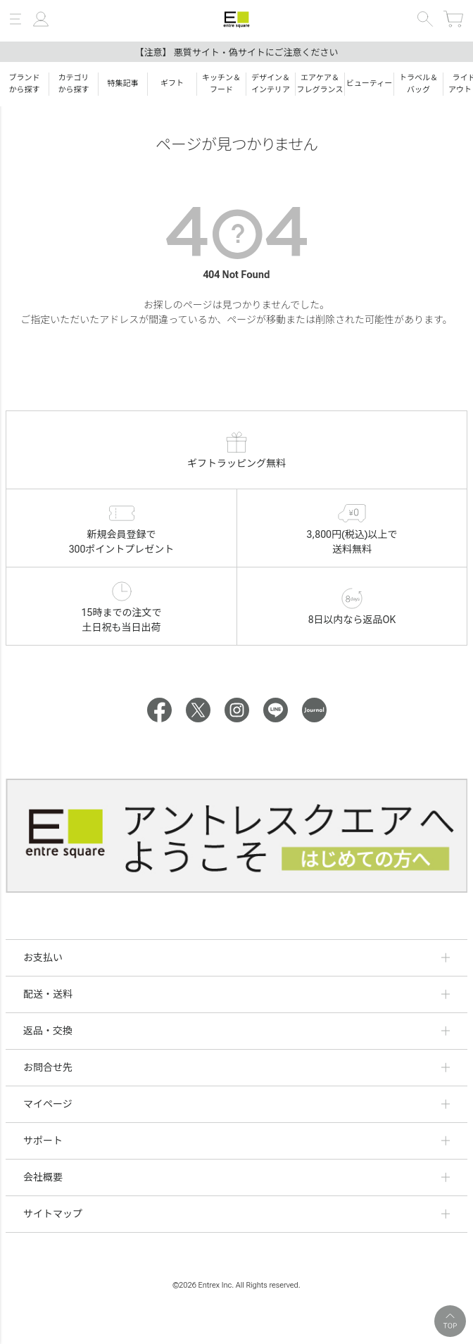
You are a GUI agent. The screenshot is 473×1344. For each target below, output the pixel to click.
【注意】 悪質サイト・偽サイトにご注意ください (237, 52)
